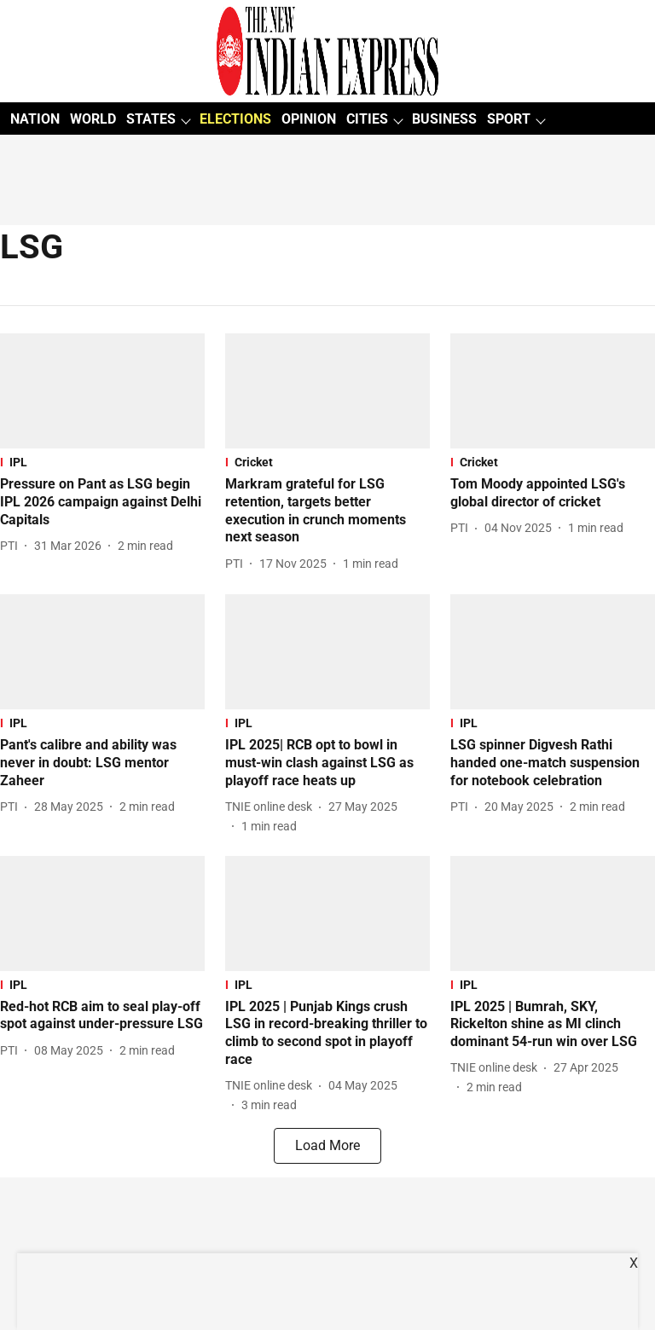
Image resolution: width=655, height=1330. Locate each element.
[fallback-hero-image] (102, 390)
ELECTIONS (235, 119)
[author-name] (12, 546)
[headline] (102, 502)
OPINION (308, 119)
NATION (35, 119)
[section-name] (102, 462)
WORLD (93, 119)
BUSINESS (444, 119)
